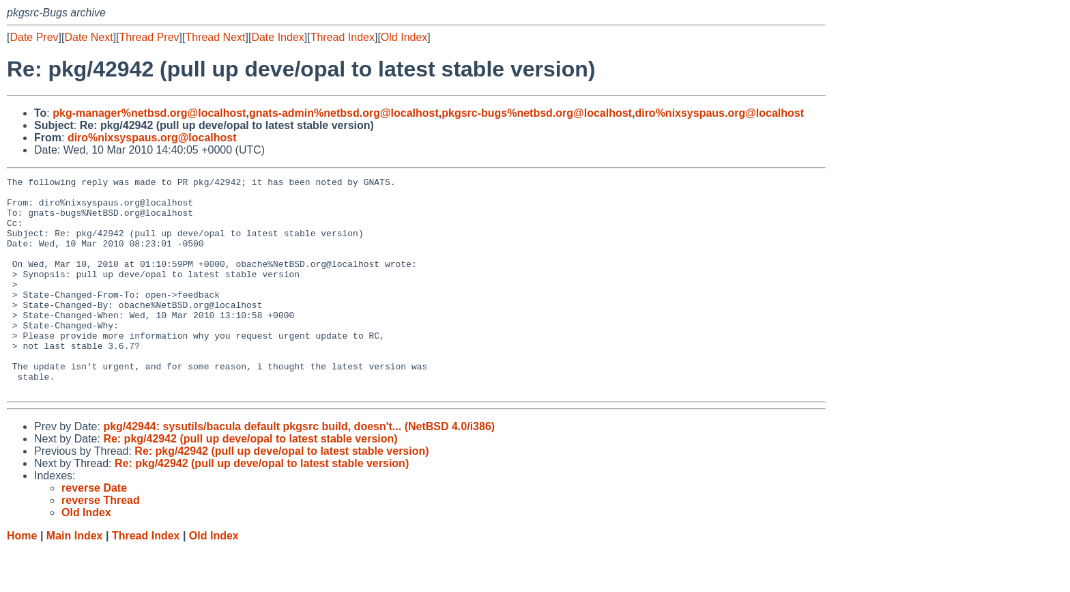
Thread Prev (149, 37)
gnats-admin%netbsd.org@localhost (344, 113)
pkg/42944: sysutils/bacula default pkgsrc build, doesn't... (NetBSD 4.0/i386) (299, 469)
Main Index (74, 578)
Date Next (88, 37)
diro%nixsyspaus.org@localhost (719, 113)
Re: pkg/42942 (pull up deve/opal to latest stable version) (250, 482)
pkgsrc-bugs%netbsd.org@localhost (537, 113)
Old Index (404, 37)
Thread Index (342, 37)
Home (22, 578)
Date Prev (34, 37)
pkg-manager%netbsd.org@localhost (149, 113)
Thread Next (215, 37)
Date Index (277, 37)
